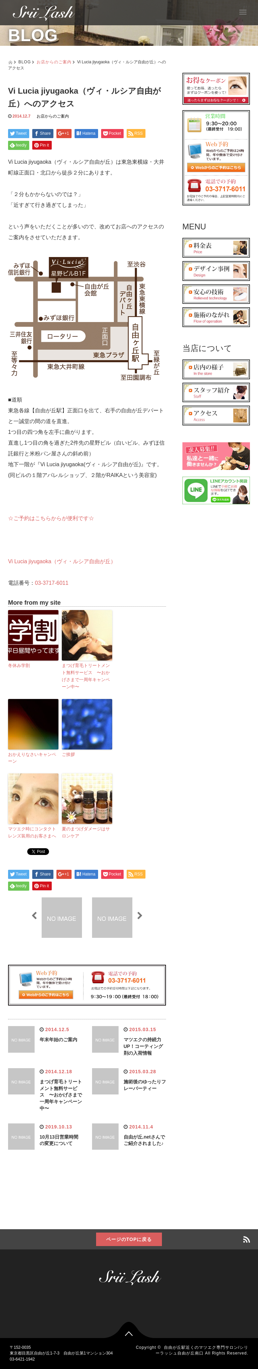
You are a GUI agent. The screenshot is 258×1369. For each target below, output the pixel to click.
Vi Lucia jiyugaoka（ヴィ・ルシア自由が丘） (62, 561)
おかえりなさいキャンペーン (32, 758)
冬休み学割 (19, 665)
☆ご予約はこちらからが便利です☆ (51, 518)
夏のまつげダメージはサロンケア (86, 832)
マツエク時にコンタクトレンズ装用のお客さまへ (32, 832)
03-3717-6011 (52, 583)
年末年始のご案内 (58, 1039)
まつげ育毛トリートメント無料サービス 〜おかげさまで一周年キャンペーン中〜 (86, 676)
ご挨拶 (68, 754)
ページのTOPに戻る (129, 1239)
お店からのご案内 (54, 62)
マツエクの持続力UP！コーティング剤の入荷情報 (143, 1046)
